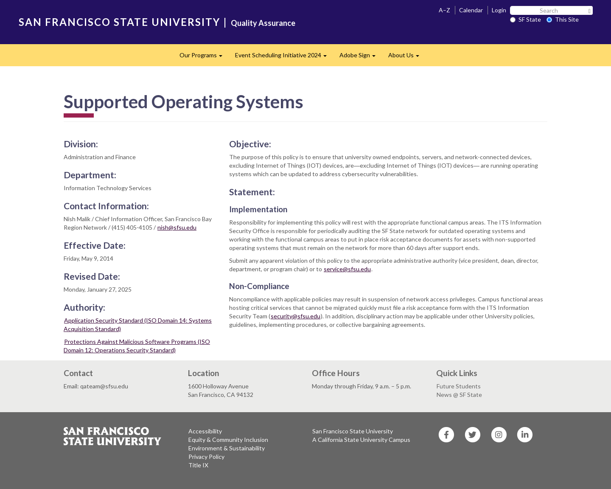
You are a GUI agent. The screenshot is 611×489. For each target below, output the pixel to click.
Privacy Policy (206, 456)
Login (499, 10)
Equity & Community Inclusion (228, 439)
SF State (525, 19)
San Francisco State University (352, 431)
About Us (407, 57)
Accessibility (205, 431)
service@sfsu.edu (347, 269)
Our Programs (204, 57)
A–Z (444, 10)
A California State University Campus (361, 439)
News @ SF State (459, 394)
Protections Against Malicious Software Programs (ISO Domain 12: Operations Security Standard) (137, 346)
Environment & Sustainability (226, 448)
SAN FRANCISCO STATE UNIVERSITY (119, 22)
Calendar (471, 10)
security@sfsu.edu (295, 316)
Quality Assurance (263, 23)
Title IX (198, 465)
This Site (563, 19)
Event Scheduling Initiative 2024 (284, 57)
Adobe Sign (360, 57)
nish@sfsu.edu (176, 227)
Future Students (459, 386)
